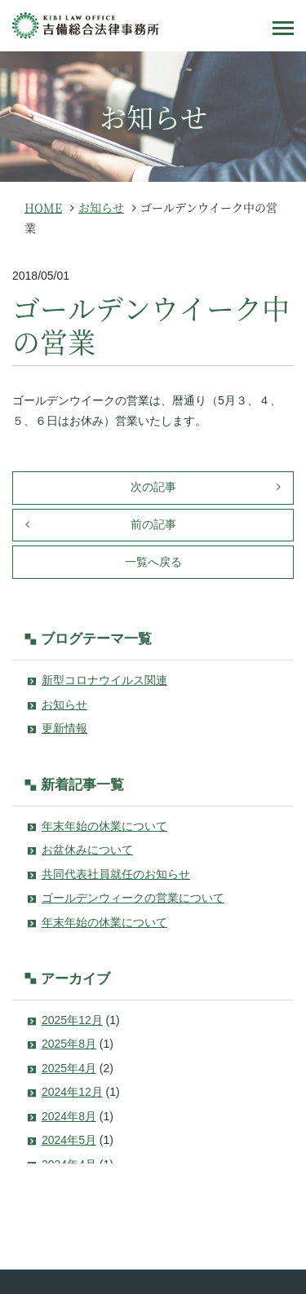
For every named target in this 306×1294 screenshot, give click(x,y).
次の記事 (153, 486)
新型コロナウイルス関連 (104, 680)
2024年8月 (69, 1116)
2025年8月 (69, 1043)
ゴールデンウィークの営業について (133, 897)
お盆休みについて (87, 849)
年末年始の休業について (104, 825)
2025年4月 (69, 1068)
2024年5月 (69, 1139)
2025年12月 (72, 1020)
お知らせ (64, 704)
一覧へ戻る (153, 561)
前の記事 (153, 524)
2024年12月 (72, 1091)
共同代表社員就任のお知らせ (116, 874)
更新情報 (64, 728)
